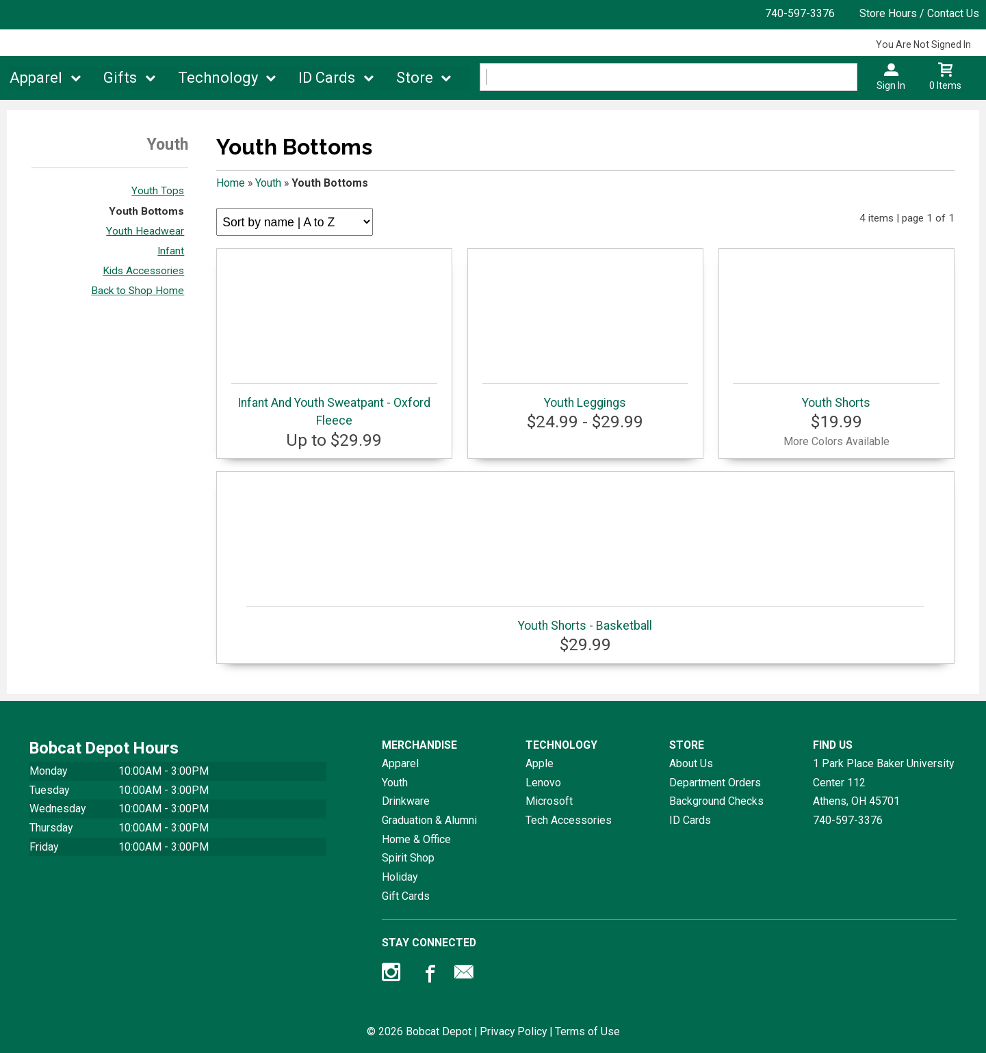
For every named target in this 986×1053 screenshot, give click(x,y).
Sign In (891, 85)
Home (230, 182)
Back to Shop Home (137, 290)
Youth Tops (157, 191)
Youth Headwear (145, 231)
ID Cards (326, 77)
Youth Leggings (585, 396)
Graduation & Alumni (429, 820)
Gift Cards (406, 896)
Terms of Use (587, 1031)
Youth (268, 182)
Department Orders (715, 782)
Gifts (120, 77)
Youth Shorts (836, 396)
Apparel (36, 77)
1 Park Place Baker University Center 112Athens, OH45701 (883, 782)
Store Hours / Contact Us (919, 13)
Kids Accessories (143, 271)
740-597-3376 (800, 13)
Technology (218, 77)
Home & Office (416, 839)
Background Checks (716, 801)
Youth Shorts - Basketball (585, 619)
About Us (691, 763)
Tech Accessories (569, 820)
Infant (170, 251)
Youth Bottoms (146, 211)
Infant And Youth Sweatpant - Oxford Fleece (334, 405)
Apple (540, 763)
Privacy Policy (513, 1031)
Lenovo (543, 782)
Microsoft (549, 801)
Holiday (399, 876)
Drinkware (406, 801)
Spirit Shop (408, 857)
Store (414, 77)
